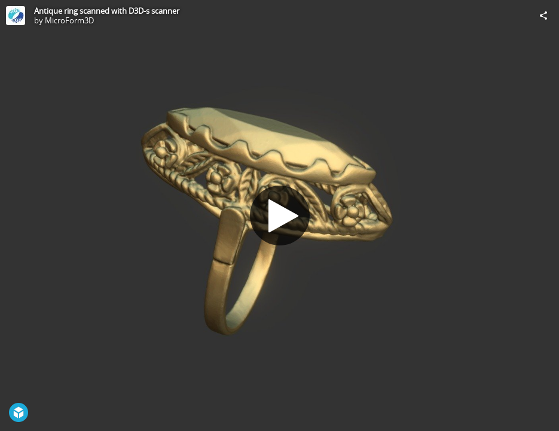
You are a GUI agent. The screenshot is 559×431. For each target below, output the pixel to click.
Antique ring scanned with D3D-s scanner (106, 10)
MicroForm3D (69, 20)
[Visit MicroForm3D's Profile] (15, 15)
